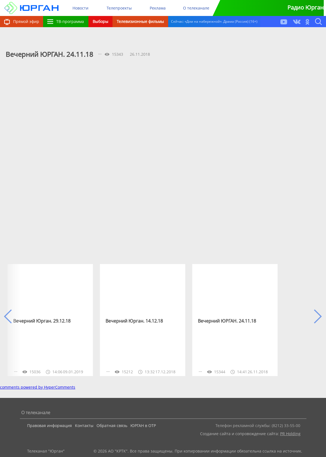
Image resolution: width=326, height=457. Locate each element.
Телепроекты (119, 8)
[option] (50, 320)
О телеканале (196, 8)
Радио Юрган (305, 7)
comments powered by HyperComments (37, 387)
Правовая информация (49, 425)
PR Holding (290, 433)
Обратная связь (112, 425)
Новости (80, 8)
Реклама (158, 8)
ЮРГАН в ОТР (143, 425)
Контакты (84, 425)
